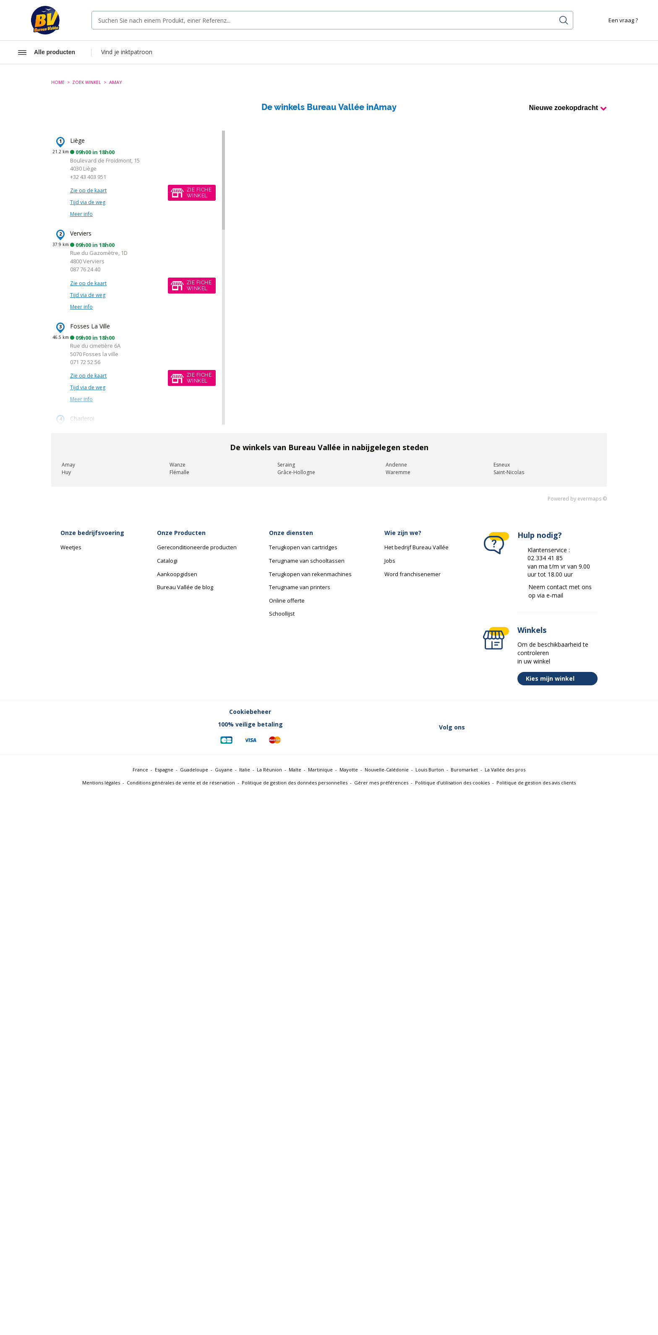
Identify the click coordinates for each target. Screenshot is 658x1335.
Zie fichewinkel (199, 193)
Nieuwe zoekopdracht (563, 107)
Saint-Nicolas (509, 472)
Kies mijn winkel (559, 678)
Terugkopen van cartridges (303, 547)
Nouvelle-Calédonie (387, 769)
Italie (244, 769)
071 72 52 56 (85, 362)
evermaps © (592, 498)
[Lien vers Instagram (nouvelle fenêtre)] (543, 727)
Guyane (223, 769)
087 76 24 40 (85, 269)
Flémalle (179, 472)
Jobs (389, 560)
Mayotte (348, 769)
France (140, 769)
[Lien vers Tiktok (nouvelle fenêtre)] (587, 727)
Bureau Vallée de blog (185, 587)
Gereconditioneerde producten (197, 547)
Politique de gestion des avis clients (536, 782)
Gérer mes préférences (381, 782)
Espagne (164, 769)
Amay (68, 464)
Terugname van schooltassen (307, 560)
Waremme (398, 472)
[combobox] (332, 20)
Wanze (177, 464)
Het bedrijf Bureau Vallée (416, 547)
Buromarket (464, 769)
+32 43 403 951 (88, 177)
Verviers (80, 233)
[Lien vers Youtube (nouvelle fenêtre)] (565, 727)
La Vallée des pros (505, 769)
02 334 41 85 (545, 558)
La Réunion (269, 769)
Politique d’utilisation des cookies (452, 782)
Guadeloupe (194, 769)
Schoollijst (282, 613)
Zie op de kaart (88, 190)
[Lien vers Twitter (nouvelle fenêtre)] (499, 727)
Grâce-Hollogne (296, 472)
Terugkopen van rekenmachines (310, 574)
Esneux (502, 464)
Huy (66, 472)
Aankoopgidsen (177, 574)
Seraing (286, 464)
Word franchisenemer (412, 574)
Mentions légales (101, 782)
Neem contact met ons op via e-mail (560, 591)
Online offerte (287, 600)
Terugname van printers (299, 587)
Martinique (320, 769)
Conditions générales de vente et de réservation (181, 782)
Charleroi (82, 418)
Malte (295, 769)
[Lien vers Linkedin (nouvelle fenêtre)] (521, 727)
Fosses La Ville (90, 326)
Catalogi (167, 560)
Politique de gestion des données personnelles (294, 782)
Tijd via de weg (87, 202)
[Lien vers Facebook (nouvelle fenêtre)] (477, 727)
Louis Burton (429, 769)
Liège (77, 140)
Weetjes (70, 547)
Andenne (396, 464)
